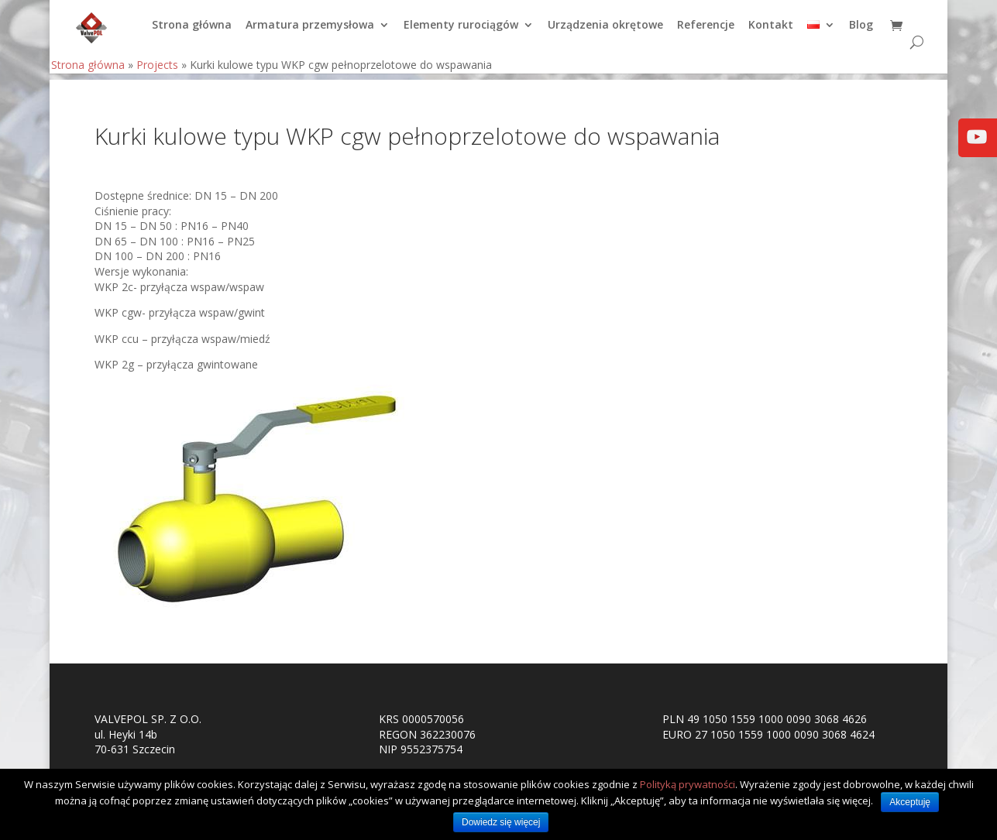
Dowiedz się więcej (501, 822)
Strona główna (192, 32)
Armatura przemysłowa (310, 32)
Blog (861, 32)
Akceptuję (909, 802)
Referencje (705, 32)
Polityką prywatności (687, 784)
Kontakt (770, 32)
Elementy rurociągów (461, 32)
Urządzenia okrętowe (605, 32)
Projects (157, 70)
